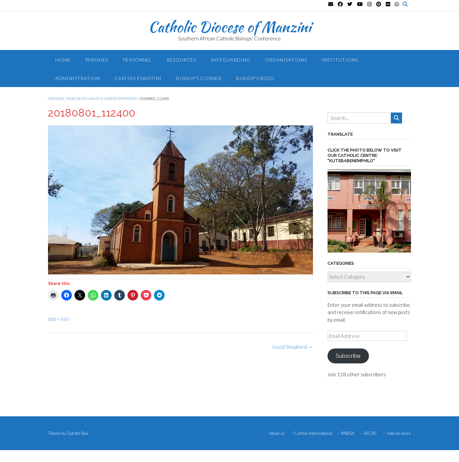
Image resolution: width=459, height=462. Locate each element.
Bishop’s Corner (199, 78)
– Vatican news (397, 433)
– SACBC (369, 433)
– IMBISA (346, 433)
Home (63, 60)
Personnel (137, 60)
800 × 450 (58, 319)
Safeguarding (230, 60)
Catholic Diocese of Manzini (229, 26)
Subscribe (348, 355)
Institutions (340, 60)
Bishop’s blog (255, 78)
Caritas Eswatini (138, 78)
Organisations (286, 60)
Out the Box (77, 433)
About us (277, 433)
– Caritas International (311, 433)
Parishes (96, 60)
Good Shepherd (292, 347)
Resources (181, 60)
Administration (77, 78)
